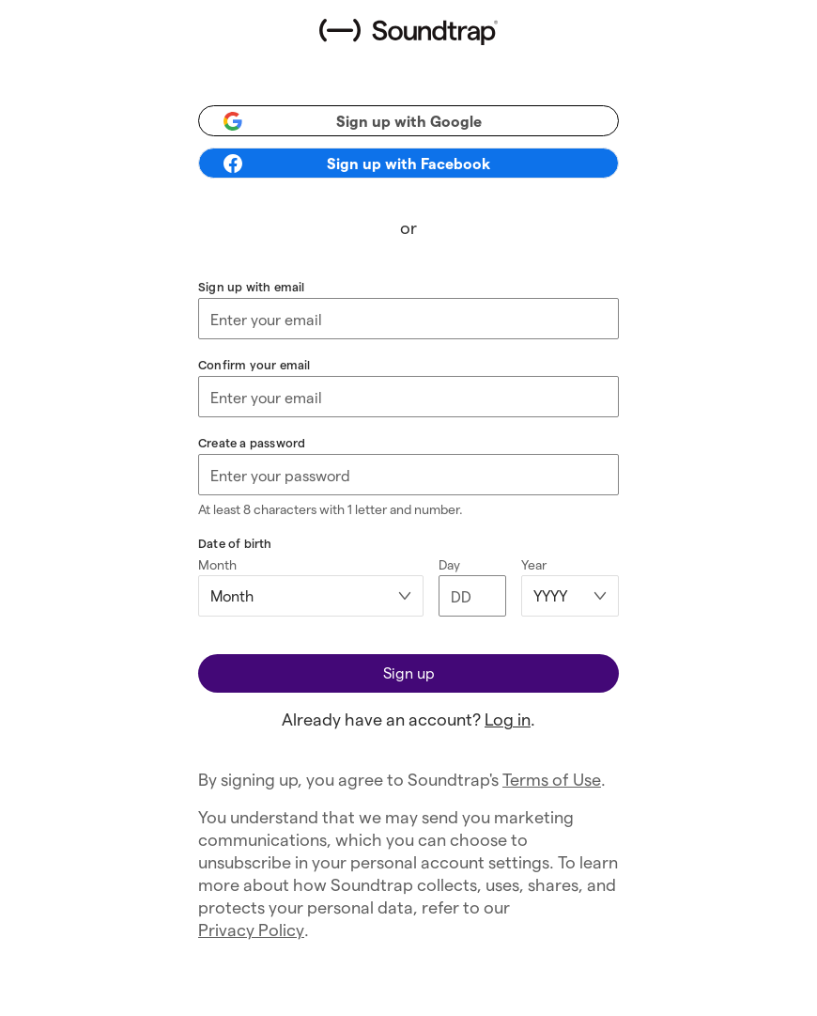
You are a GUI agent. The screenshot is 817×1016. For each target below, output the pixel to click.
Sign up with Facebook (356, 163)
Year (534, 564)
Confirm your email (254, 364)
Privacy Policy (251, 929)
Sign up (409, 672)
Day (449, 564)
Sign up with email (251, 286)
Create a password (251, 442)
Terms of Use (551, 779)
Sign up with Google (352, 121)
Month (217, 564)
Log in (508, 718)
